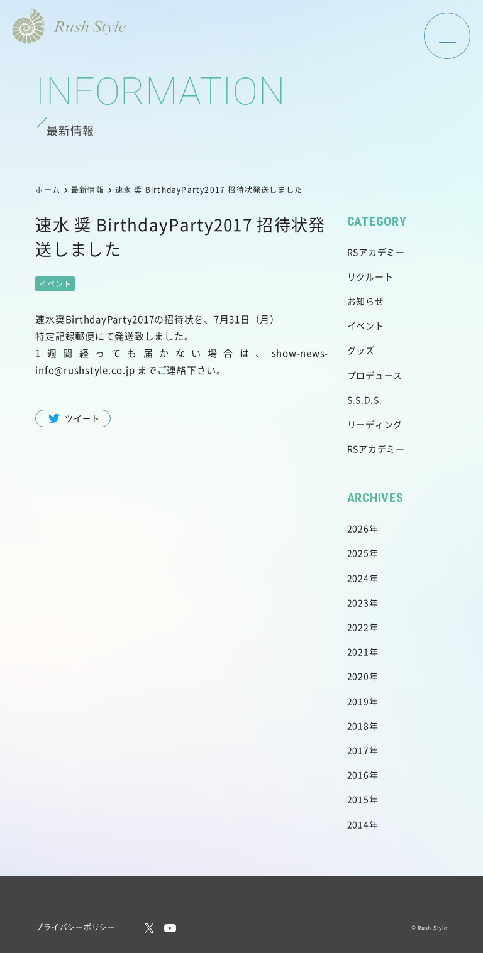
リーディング (375, 424)
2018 (358, 725)
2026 (358, 528)
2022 (358, 627)
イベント (365, 325)
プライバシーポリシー (75, 927)
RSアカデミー (376, 252)
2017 (358, 750)
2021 (358, 651)
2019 (358, 701)
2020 (358, 676)
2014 (358, 824)
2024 (358, 578)
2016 (358, 774)
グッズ (361, 350)
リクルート (370, 276)
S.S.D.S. (364, 399)
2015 (358, 799)
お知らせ (365, 301)
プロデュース (375, 375)
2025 (358, 553)
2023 (358, 602)
